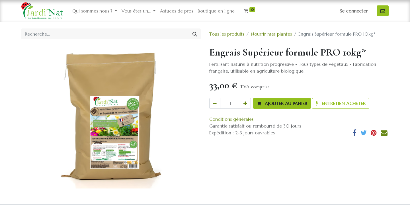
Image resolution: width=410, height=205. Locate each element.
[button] (282, 103)
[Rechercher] (195, 33)
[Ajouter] (245, 103)
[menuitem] (176, 11)
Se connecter (354, 11)
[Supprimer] (214, 103)
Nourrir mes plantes (271, 34)
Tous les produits (226, 34)
